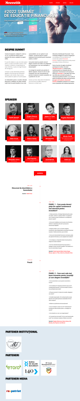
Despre (51, 2)
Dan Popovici (31, 158)
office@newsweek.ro (58, 68)
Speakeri (58, 2)
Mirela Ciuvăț (63, 251)
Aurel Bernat (50, 160)
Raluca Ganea (31, 138)
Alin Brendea (49, 138)
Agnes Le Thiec (50, 116)
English (71, 2)
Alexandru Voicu (13, 160)
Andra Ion (67, 160)
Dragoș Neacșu (32, 116)
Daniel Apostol (14, 117)
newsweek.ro (60, 73)
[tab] (40, 173)
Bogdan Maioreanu (67, 118)
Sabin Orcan (14, 138)
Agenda (64, 2)
